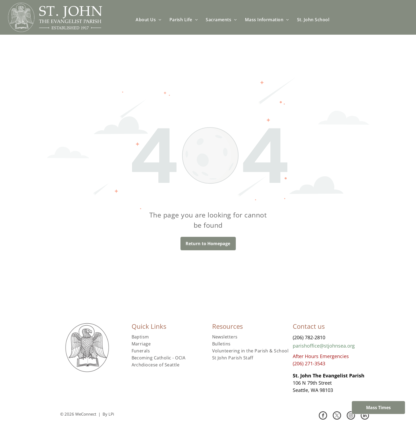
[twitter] (337, 416)
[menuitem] (148, 20)
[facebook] (323, 416)
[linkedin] (365, 416)
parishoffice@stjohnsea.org (324, 345)
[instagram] (351, 416)
